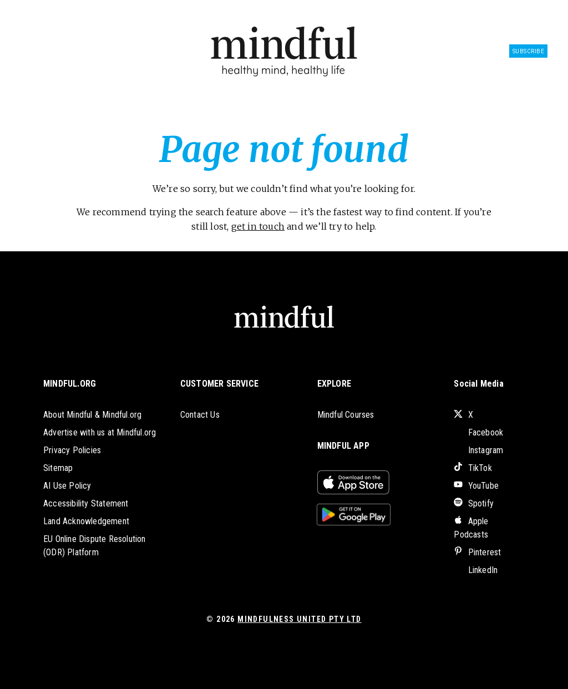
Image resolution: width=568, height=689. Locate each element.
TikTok (472, 468)
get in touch (258, 226)
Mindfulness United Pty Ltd (299, 619)
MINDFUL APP (343, 445)
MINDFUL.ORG (69, 383)
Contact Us (200, 414)
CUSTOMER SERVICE (219, 383)
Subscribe (529, 51)
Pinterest (477, 552)
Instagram (478, 450)
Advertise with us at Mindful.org (99, 432)
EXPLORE (334, 383)
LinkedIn (476, 570)
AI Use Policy (67, 485)
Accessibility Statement (86, 503)
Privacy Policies (72, 450)
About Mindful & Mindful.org (92, 414)
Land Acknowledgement (86, 521)
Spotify (474, 503)
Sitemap (58, 468)
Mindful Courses (345, 414)
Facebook (478, 432)
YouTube (476, 485)
